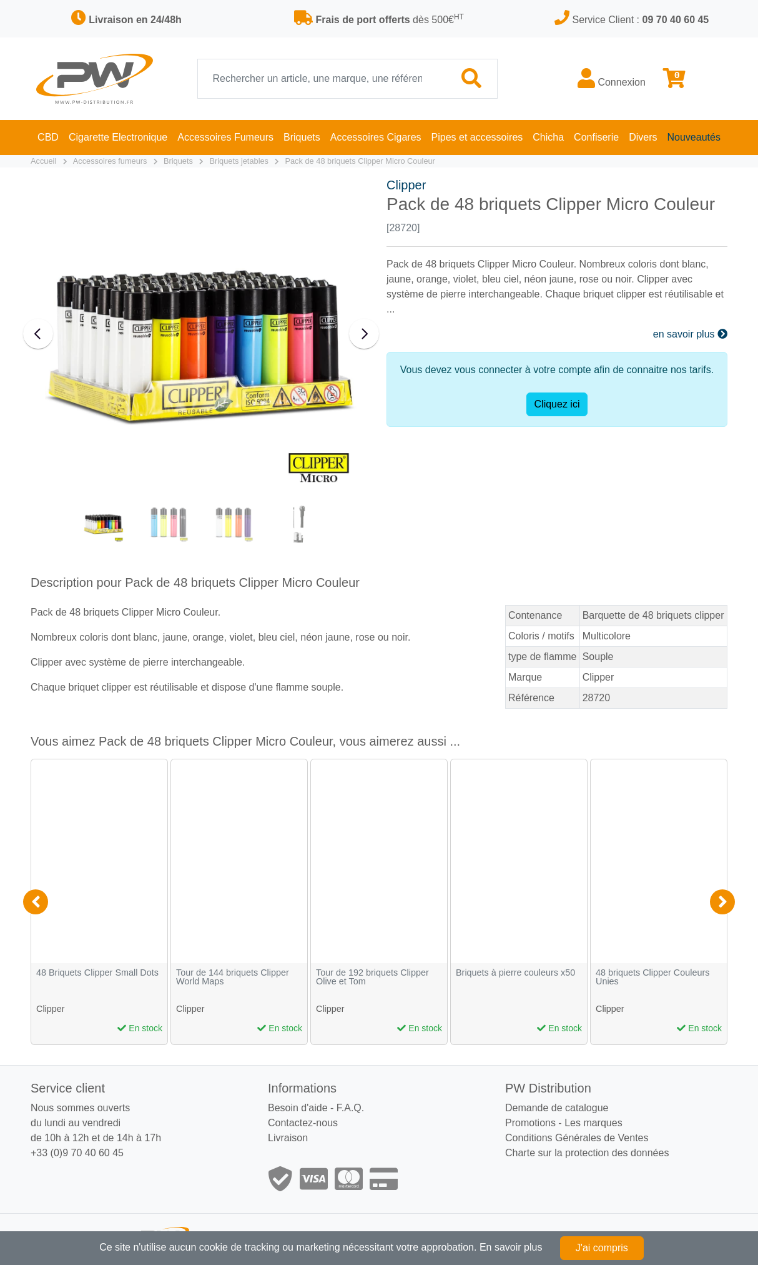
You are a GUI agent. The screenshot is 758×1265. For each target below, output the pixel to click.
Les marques (593, 1123)
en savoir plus (690, 334)
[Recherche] (322, 78)
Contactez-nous (303, 1123)
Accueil (43, 161)
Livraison (288, 1137)
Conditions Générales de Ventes (576, 1137)
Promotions (530, 1123)
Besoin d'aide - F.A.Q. (316, 1107)
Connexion (612, 78)
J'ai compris (602, 1247)
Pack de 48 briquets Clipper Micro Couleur (360, 161)
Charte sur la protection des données (587, 1153)
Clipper (406, 185)
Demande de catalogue (556, 1107)
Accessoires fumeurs (110, 161)
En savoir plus (511, 1247)
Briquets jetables (238, 161)
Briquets (178, 161)
